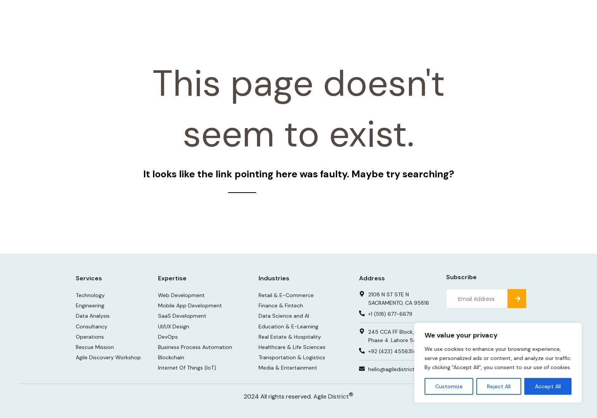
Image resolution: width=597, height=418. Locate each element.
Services (297, 15)
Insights (376, 15)
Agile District (331, 396)
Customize (449, 386)
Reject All (499, 386)
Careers (412, 15)
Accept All (548, 386)
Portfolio (339, 15)
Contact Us (493, 15)
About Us (450, 15)
